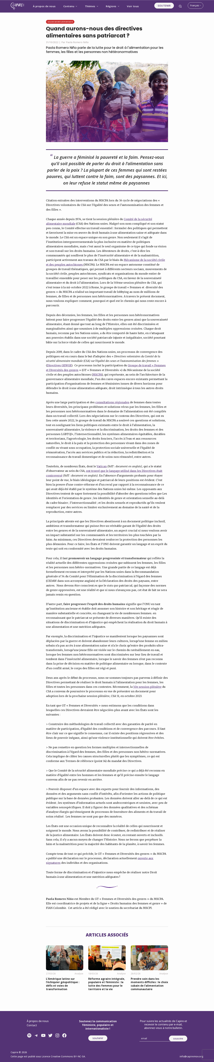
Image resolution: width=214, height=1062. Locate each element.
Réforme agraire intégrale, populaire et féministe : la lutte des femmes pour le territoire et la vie (106, 984)
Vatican (102, 466)
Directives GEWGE (59, 365)
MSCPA (97, 374)
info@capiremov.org (191, 1056)
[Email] (155, 1038)
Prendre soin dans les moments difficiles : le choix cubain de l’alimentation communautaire (149, 984)
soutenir (97, 1038)
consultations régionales (112, 402)
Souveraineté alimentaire (60, 21)
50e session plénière (147, 686)
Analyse (79, 973)
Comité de (130, 219)
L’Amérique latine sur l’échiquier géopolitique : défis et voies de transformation (62, 984)
